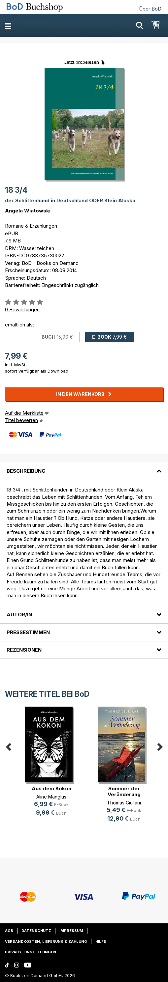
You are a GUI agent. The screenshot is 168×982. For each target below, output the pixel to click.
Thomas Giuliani (124, 802)
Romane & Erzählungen (31, 226)
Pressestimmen (28, 632)
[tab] (84, 467)
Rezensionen (24, 650)
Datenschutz (36, 930)
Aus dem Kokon (51, 788)
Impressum (71, 930)
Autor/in (19, 614)
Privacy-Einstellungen (30, 952)
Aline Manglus (51, 797)
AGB (9, 930)
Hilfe (100, 941)
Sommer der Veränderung (124, 791)
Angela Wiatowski (27, 211)
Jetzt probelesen (81, 61)
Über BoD (150, 9)
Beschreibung (26, 471)
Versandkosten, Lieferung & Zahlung (46, 941)
